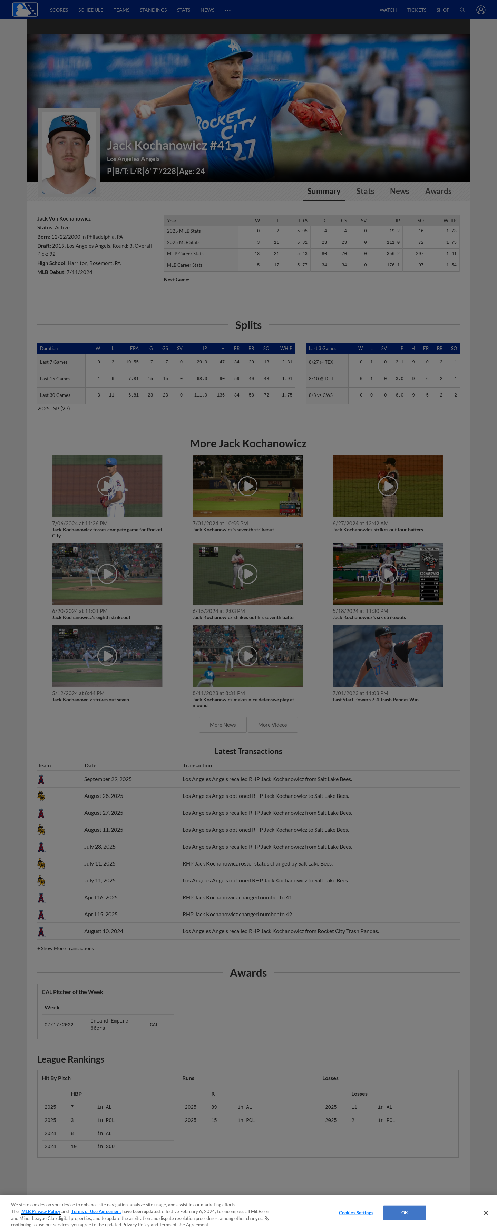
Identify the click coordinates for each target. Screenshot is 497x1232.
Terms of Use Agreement (96, 1211)
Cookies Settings (356, 1212)
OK (404, 1212)
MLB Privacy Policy (40, 1211)
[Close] (486, 1212)
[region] (248, 1213)
